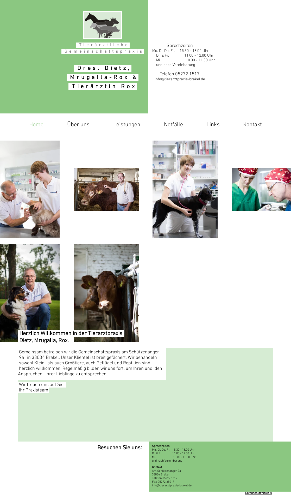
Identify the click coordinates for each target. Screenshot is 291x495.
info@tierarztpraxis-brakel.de (180, 79)
